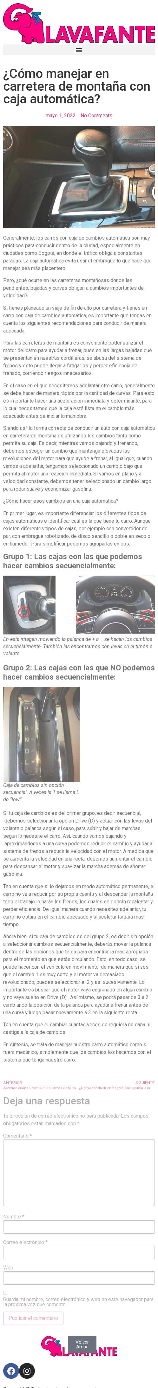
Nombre (13, 1216)
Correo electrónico (25, 1242)
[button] (79, 49)
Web (8, 1267)
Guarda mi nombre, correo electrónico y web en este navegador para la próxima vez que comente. (78, 1302)
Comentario (17, 1136)
